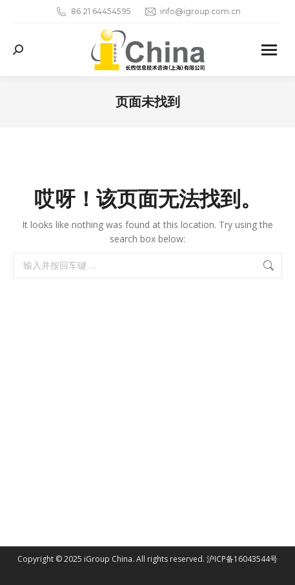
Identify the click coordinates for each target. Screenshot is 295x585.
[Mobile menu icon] (269, 49)
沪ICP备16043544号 (242, 558)
